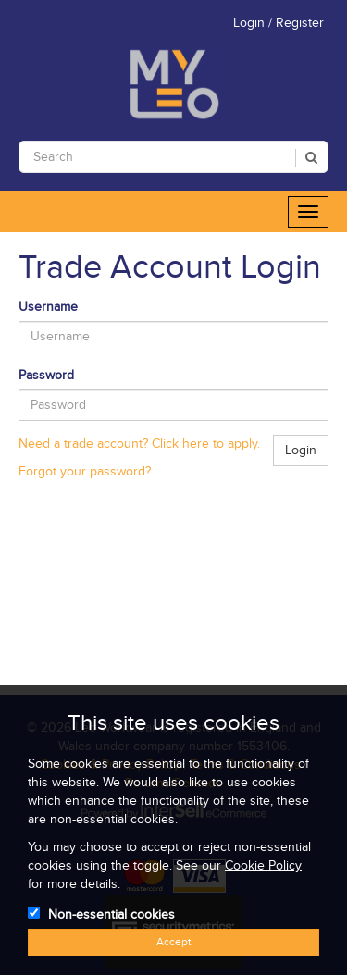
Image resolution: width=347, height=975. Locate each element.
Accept (174, 942)
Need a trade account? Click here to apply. (139, 444)
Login (300, 450)
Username (48, 307)
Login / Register (278, 23)
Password (46, 375)
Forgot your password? (85, 471)
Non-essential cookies (111, 914)
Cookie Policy (263, 865)
